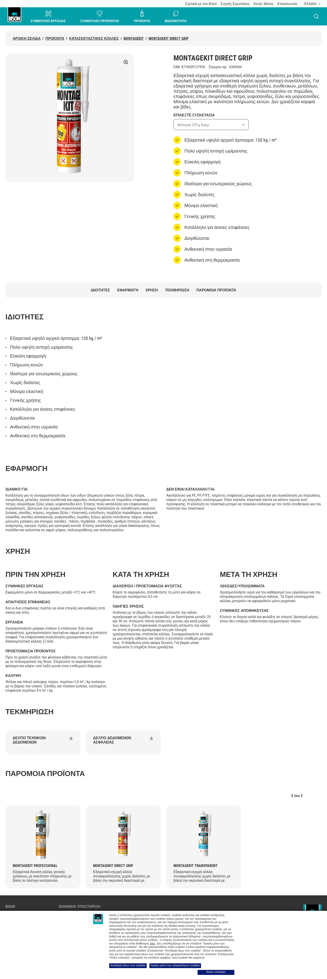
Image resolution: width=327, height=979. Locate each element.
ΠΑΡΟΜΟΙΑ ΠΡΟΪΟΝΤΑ (216, 290)
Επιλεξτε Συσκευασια (194, 115)
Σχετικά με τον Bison (201, 4)
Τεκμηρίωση (177, 290)
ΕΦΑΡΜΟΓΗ (127, 290)
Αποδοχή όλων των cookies (128, 965)
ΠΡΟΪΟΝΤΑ (142, 16)
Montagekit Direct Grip (168, 38)
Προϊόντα (54, 38)
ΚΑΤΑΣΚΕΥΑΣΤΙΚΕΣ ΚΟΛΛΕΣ (94, 38)
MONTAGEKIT (134, 38)
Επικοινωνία (287, 4)
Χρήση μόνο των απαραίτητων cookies (175, 965)
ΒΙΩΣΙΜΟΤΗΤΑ (176, 16)
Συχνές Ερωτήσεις (235, 4)
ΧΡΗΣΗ (152, 290)
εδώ (152, 943)
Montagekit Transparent (195, 866)
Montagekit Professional (35, 866)
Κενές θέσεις (263, 4)
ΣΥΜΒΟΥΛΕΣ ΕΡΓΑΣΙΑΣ (48, 16)
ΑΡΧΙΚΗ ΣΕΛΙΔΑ (27, 38)
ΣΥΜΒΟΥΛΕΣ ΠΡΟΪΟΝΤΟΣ (100, 16)
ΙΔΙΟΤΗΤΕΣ (100, 290)
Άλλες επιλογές (216, 972)
